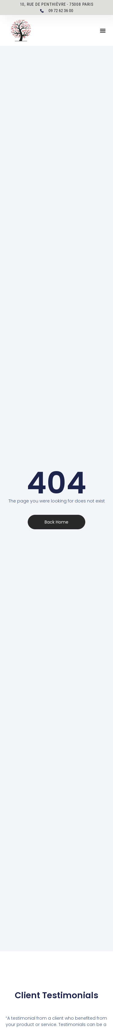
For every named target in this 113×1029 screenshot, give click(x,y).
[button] (102, 30)
